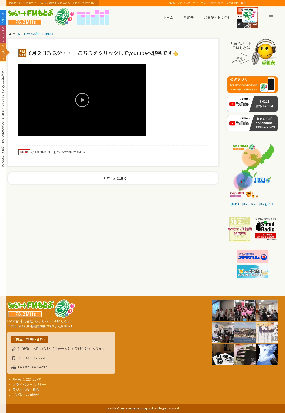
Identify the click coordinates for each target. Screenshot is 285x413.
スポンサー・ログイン (264, 3)
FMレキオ (3, 36)
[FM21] (235, 204)
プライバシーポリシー (29, 384)
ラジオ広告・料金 (236, 3)
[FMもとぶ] (266, 204)
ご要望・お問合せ (26, 395)
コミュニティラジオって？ (208, 3)
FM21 (3, 19)
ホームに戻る (116, 178)
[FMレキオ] (249, 204)
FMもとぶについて (179, 3)
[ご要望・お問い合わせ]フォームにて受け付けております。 (63, 349)
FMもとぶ (3, 54)
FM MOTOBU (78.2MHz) (71, 152)
